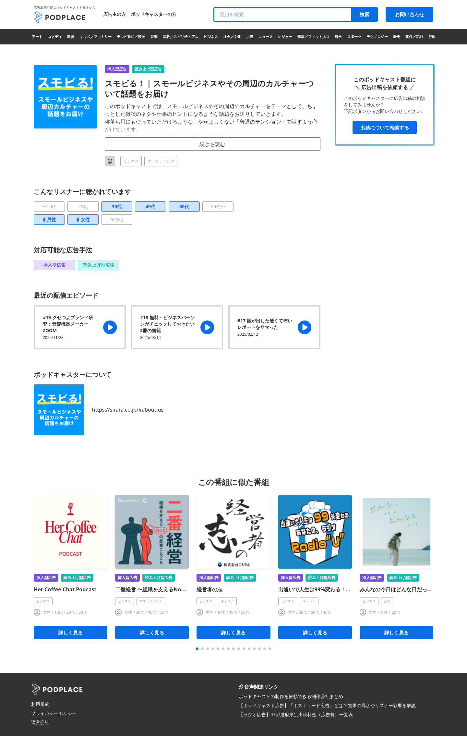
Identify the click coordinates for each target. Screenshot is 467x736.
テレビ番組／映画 (131, 36)
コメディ (55, 36)
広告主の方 (114, 14)
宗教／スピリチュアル (180, 36)
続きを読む (212, 144)
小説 (249, 36)
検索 (364, 14)
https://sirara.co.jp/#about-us (128, 409)
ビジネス (211, 36)
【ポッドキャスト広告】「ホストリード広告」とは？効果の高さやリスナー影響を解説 (327, 705)
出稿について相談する (384, 127)
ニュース (265, 36)
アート (37, 36)
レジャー (285, 36)
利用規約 (40, 704)
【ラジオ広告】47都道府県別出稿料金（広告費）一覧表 (296, 714)
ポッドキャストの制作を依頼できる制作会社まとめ (291, 696)
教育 (70, 36)
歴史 (396, 36)
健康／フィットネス (313, 36)
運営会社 (40, 722)
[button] (197, 648)
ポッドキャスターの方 (153, 14)
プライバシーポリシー (54, 713)
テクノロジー (377, 36)
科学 (338, 36)
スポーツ (354, 36)
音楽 (154, 36)
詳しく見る (70, 632)
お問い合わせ (409, 14)
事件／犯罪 (414, 36)
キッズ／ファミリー (95, 36)
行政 (432, 36)
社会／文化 (232, 36)
